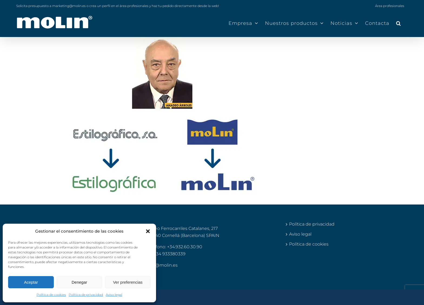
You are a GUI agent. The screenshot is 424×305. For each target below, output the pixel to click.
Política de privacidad (86, 295)
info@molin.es (162, 265)
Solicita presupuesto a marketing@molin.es (51, 6)
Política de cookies (51, 295)
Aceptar (31, 282)
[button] (148, 231)
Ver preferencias (128, 282)
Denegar (79, 282)
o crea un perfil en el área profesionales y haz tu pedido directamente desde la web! (153, 6)
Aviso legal (114, 295)
